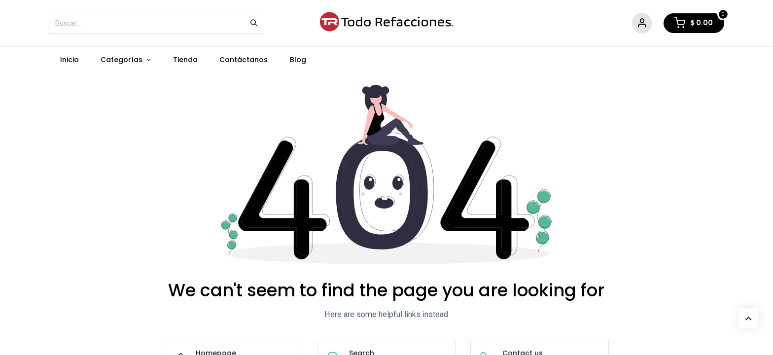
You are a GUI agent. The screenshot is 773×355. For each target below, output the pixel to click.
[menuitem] (69, 60)
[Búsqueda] (254, 23)
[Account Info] (642, 23)
